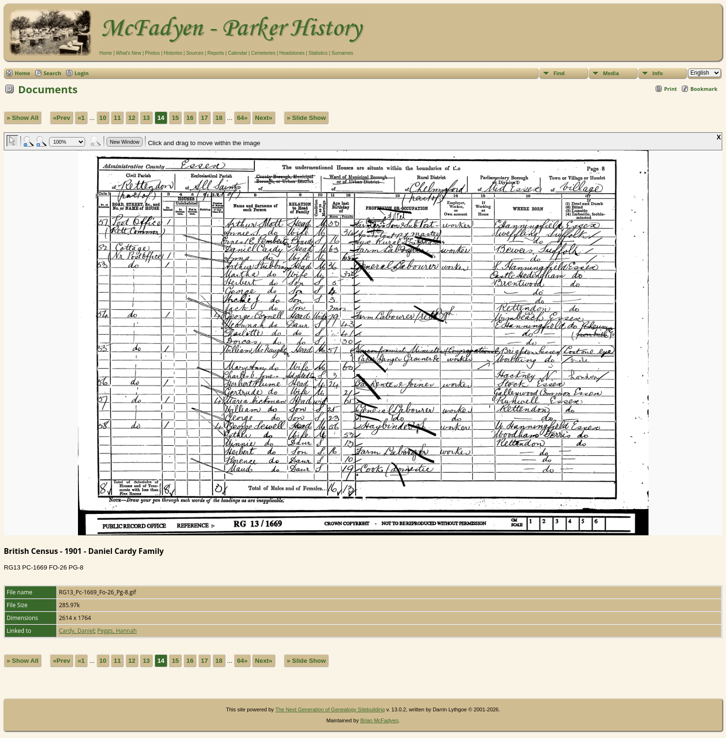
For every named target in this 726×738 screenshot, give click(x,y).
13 (146, 117)
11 (117, 117)
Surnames (342, 53)
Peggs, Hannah (117, 631)
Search (52, 73)
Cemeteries (263, 53)
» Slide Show (306, 117)
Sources (194, 53)
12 (132, 117)
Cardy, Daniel (76, 631)
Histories (173, 53)
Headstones (291, 53)
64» (242, 117)
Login (82, 73)
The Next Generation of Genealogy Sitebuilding (330, 709)
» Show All (23, 117)
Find (559, 73)
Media (611, 73)
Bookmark (703, 88)
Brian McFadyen (379, 720)
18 (219, 117)
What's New (128, 53)
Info (657, 73)
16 (190, 117)
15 (175, 117)
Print (670, 88)
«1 (81, 117)
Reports (215, 53)
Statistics (318, 53)
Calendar (237, 53)
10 (102, 117)
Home (105, 53)
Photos (152, 53)
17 (204, 117)
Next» (263, 117)
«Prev (61, 117)
